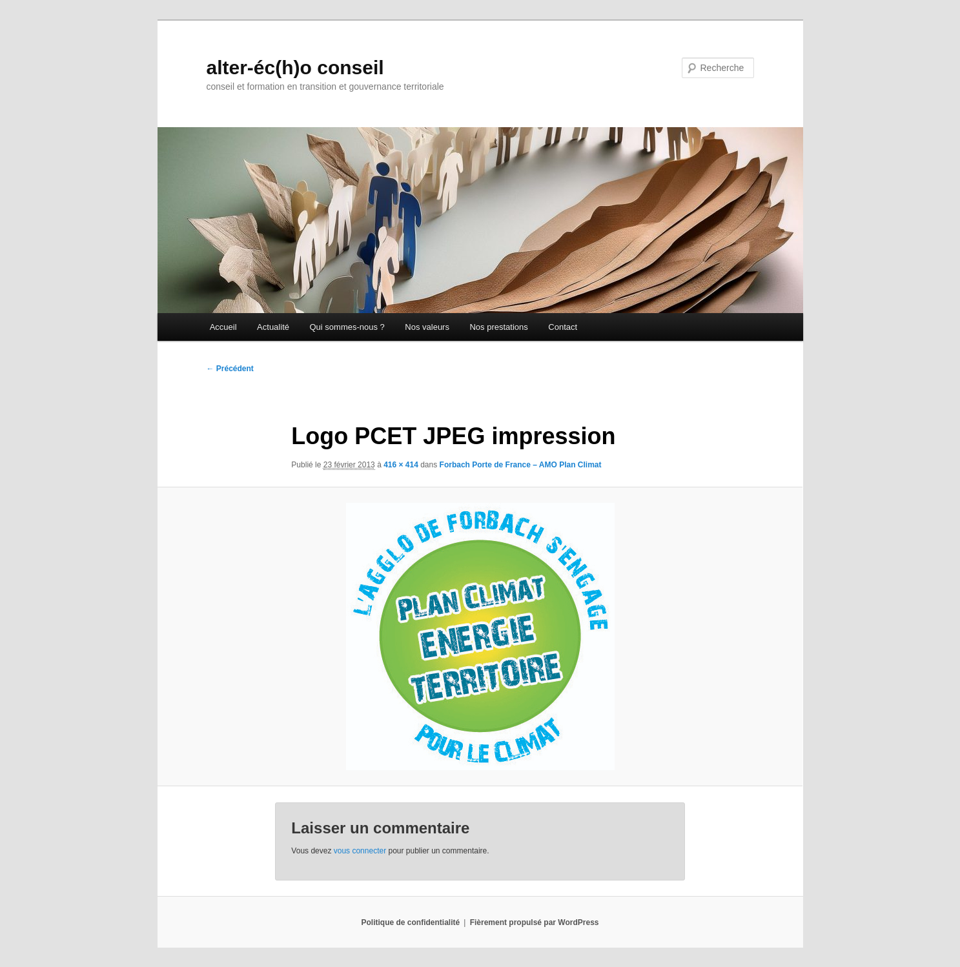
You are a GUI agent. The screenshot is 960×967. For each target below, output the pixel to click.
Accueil (223, 327)
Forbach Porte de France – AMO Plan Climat (521, 464)
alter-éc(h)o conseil (295, 67)
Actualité (273, 327)
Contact (562, 327)
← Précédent (230, 368)
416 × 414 (400, 464)
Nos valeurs (427, 327)
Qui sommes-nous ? (346, 327)
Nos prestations (498, 327)
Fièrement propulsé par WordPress (534, 922)
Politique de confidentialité (411, 922)
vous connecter (360, 850)
